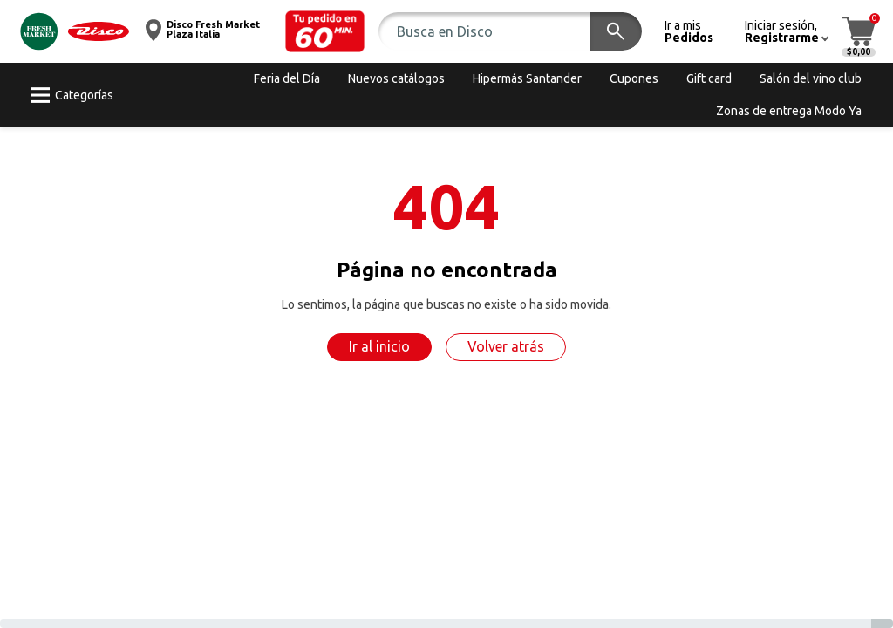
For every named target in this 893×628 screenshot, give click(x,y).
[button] (325, 31)
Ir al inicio (379, 346)
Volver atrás (505, 346)
